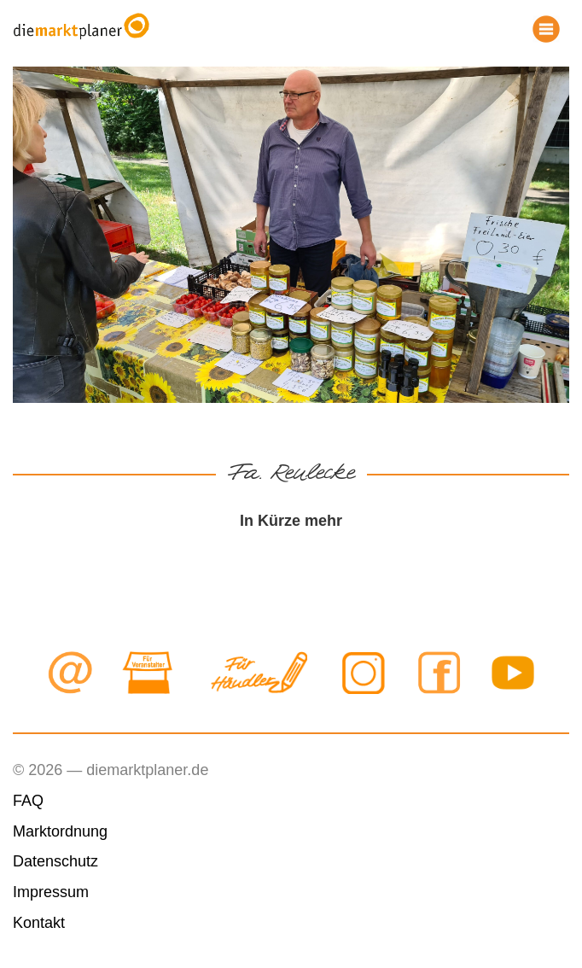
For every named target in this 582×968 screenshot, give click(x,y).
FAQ (28, 800)
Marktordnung (60, 831)
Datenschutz (55, 861)
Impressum (51, 892)
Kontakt (39, 922)
